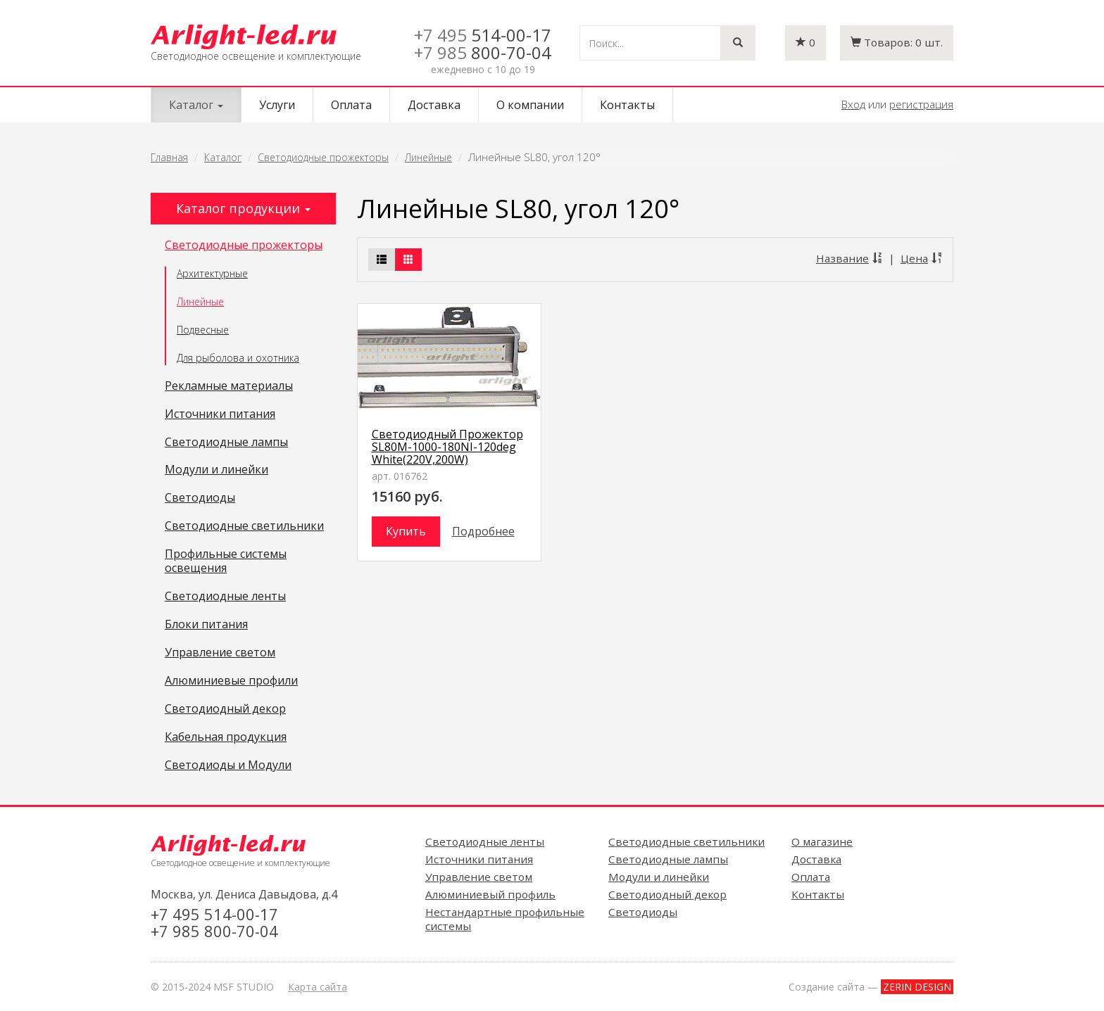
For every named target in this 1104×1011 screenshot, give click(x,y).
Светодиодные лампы (226, 442)
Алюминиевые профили (231, 681)
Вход (853, 104)
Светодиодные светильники (244, 526)
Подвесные (203, 329)
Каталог (223, 157)
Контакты (627, 105)
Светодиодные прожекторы (323, 157)
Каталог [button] (196, 105)
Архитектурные (212, 273)
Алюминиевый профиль (490, 894)
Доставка (434, 105)
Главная (169, 157)
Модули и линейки (216, 470)
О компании (530, 105)
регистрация (921, 104)
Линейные (428, 157)
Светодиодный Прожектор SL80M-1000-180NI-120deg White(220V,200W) (447, 446)
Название (849, 258)
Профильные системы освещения (226, 561)
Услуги (277, 105)
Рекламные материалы (229, 386)
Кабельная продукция (226, 737)
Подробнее (483, 531)
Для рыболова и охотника (238, 357)
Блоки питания (206, 625)
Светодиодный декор (225, 709)
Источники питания (220, 414)
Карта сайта (317, 986)
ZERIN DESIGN (917, 986)
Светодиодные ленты (225, 597)
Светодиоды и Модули (228, 765)
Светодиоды (200, 498)
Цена (921, 258)
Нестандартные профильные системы (504, 919)
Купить (406, 531)
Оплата (351, 105)
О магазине (822, 841)
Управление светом (220, 653)
